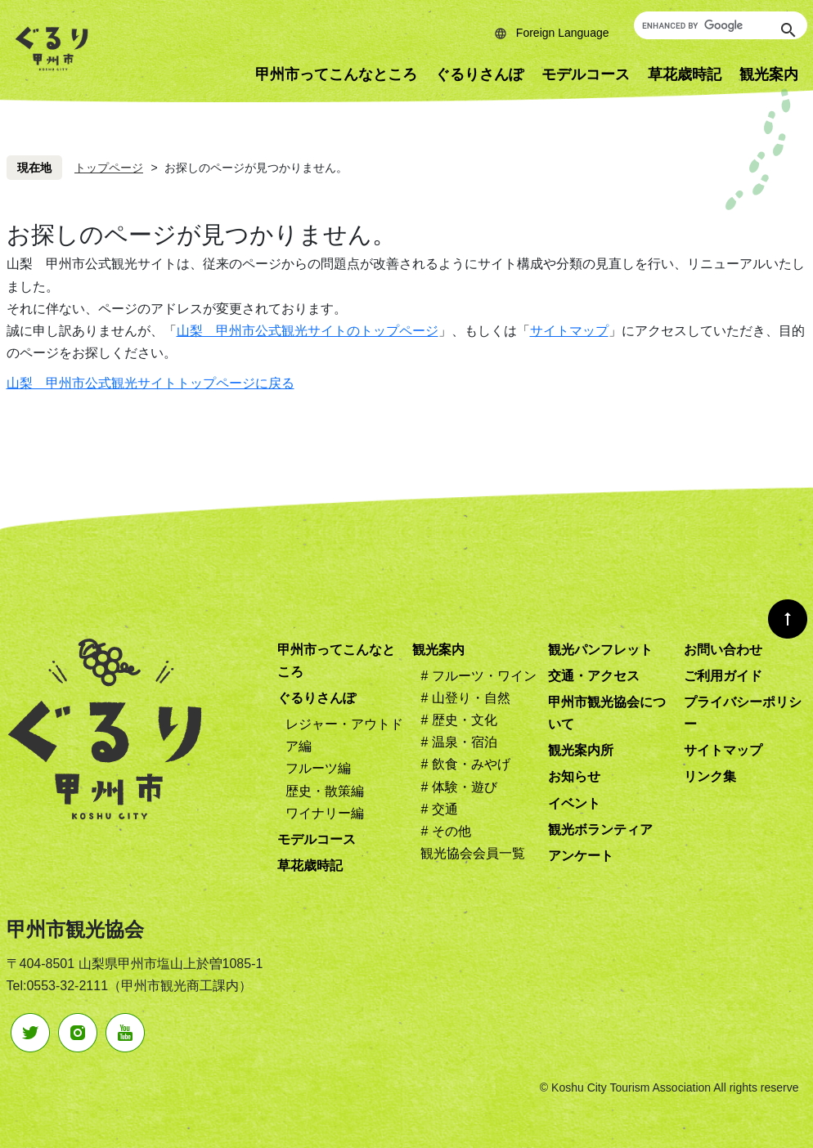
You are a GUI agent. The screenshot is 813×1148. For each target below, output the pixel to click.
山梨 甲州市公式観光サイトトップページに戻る (150, 383)
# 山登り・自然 (465, 698)
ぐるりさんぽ (479, 74)
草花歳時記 (684, 74)
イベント (574, 803)
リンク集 (710, 776)
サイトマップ (569, 331)
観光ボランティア (600, 829)
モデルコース (585, 74)
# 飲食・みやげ (465, 764)
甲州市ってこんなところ (336, 74)
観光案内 (438, 650)
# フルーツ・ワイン (478, 676)
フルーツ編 (318, 768)
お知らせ (574, 776)
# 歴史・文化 (458, 720)
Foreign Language (562, 32)
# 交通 (438, 809)
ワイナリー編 (324, 813)
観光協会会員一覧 (472, 853)
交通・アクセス (594, 676)
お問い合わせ (723, 650)
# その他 (445, 831)
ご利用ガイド (723, 676)
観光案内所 (580, 750)
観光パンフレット (600, 650)
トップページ (108, 167)
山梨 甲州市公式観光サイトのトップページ (307, 331)
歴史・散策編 (324, 791)
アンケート (580, 856)
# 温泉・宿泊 (458, 742)
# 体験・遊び (458, 787)
